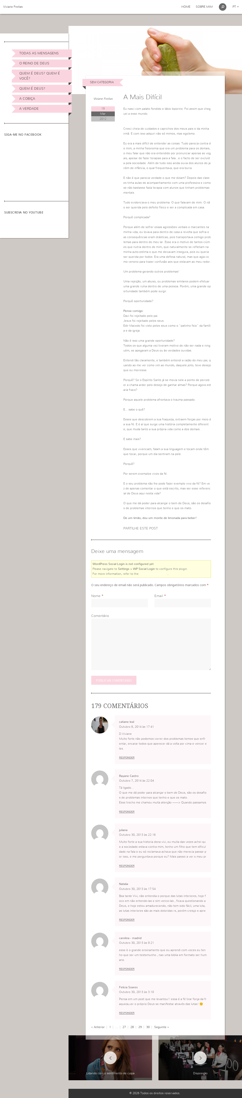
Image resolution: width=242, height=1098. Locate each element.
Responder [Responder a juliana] (126, 865)
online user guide (153, 573)
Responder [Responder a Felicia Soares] (126, 1013)
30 (148, 1027)
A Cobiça (27, 98)
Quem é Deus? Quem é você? (39, 76)
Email (158, 596)
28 (132, 1027)
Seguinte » (161, 1027)
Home (185, 6)
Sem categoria (102, 82)
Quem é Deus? (32, 88)
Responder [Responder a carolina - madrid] (126, 969)
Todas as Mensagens (39, 53)
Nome (95, 596)
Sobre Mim (204, 6)
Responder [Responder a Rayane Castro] (126, 811)
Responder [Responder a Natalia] (126, 919)
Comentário (100, 616)
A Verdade (29, 108)
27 (124, 1027)
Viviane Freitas (13, 6)
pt (236, 6)
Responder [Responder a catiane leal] (126, 757)
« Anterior (98, 1027)
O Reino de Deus (34, 63)
